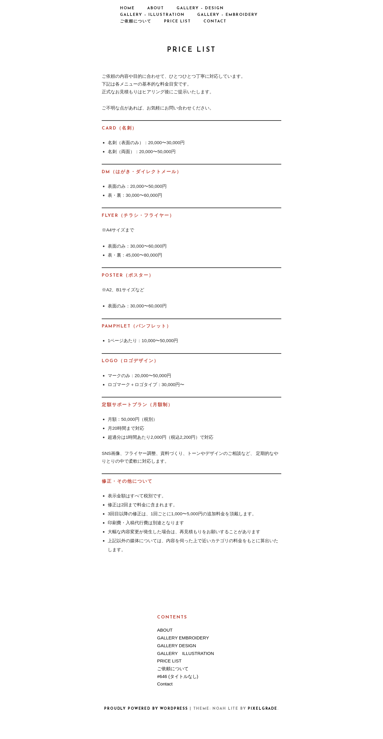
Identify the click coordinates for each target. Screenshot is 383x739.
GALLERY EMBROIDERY (183, 637)
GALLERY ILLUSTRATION (185, 653)
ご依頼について (135, 21)
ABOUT (155, 8)
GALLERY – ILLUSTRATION (152, 15)
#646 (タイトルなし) (177, 676)
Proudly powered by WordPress (146, 709)
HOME (127, 8)
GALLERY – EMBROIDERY (227, 15)
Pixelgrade (262, 709)
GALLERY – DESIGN (200, 8)
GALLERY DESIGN (176, 645)
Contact (215, 21)
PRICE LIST (177, 21)
